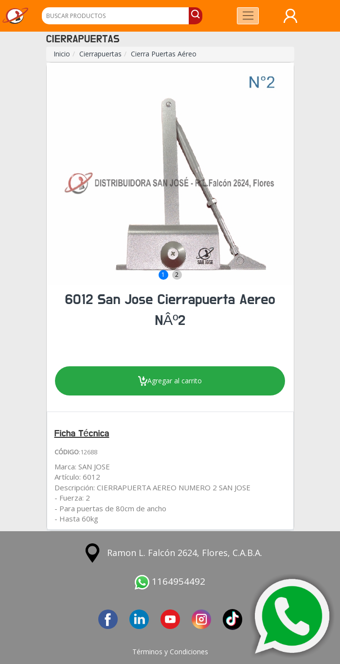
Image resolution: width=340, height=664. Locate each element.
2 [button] (177, 274)
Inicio (62, 53)
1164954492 (170, 581)
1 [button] (163, 274)
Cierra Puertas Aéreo (164, 53)
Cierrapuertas (100, 53)
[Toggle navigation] (248, 15)
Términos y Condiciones (170, 651)
